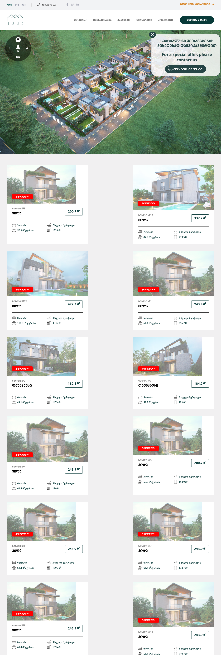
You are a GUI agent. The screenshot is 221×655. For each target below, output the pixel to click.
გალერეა (124, 20)
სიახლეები (144, 20)
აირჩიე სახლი (197, 20)
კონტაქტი (165, 20)
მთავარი (80, 20)
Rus (23, 4)
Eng (17, 4)
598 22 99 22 (46, 4)
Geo (9, 4)
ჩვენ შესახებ (102, 20)
